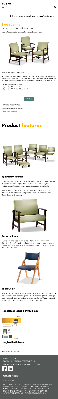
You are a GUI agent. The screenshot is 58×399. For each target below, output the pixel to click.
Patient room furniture (9, 111)
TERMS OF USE (42, 364)
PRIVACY (6, 361)
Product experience (10, 376)
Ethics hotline (8, 380)
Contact (29, 99)
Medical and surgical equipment (12, 108)
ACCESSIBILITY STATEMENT (23, 361)
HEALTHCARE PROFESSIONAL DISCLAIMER (17, 364)
